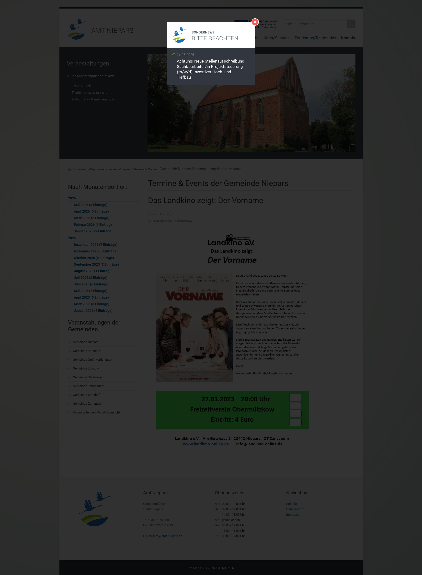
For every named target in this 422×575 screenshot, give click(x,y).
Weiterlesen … (211, 67)
